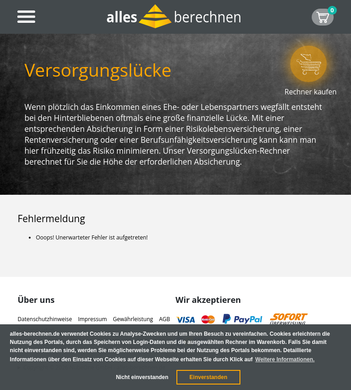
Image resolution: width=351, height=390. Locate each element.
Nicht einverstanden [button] (142, 377)
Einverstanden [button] (209, 377)
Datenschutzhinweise (44, 319)
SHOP (328, 16)
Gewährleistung (133, 319)
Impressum (92, 319)
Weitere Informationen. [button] (285, 359)
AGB (164, 319)
